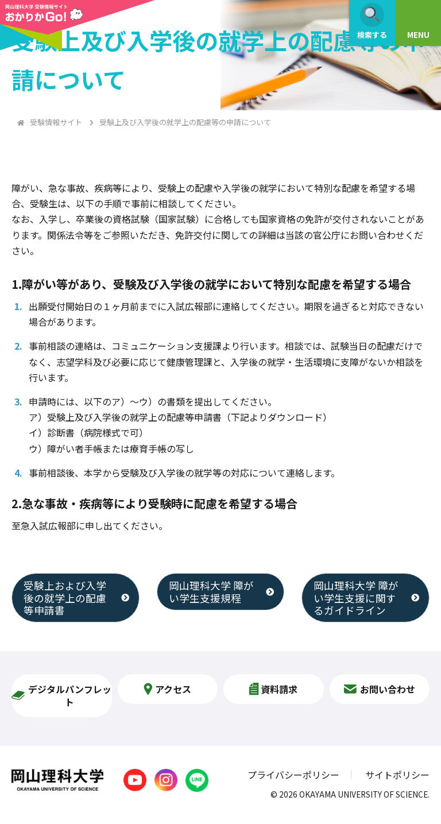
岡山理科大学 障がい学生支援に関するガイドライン (356, 597)
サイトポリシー (397, 775)
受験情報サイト (56, 122)
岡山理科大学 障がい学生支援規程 (211, 591)
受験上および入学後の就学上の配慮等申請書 (65, 597)
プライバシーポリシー (293, 775)
